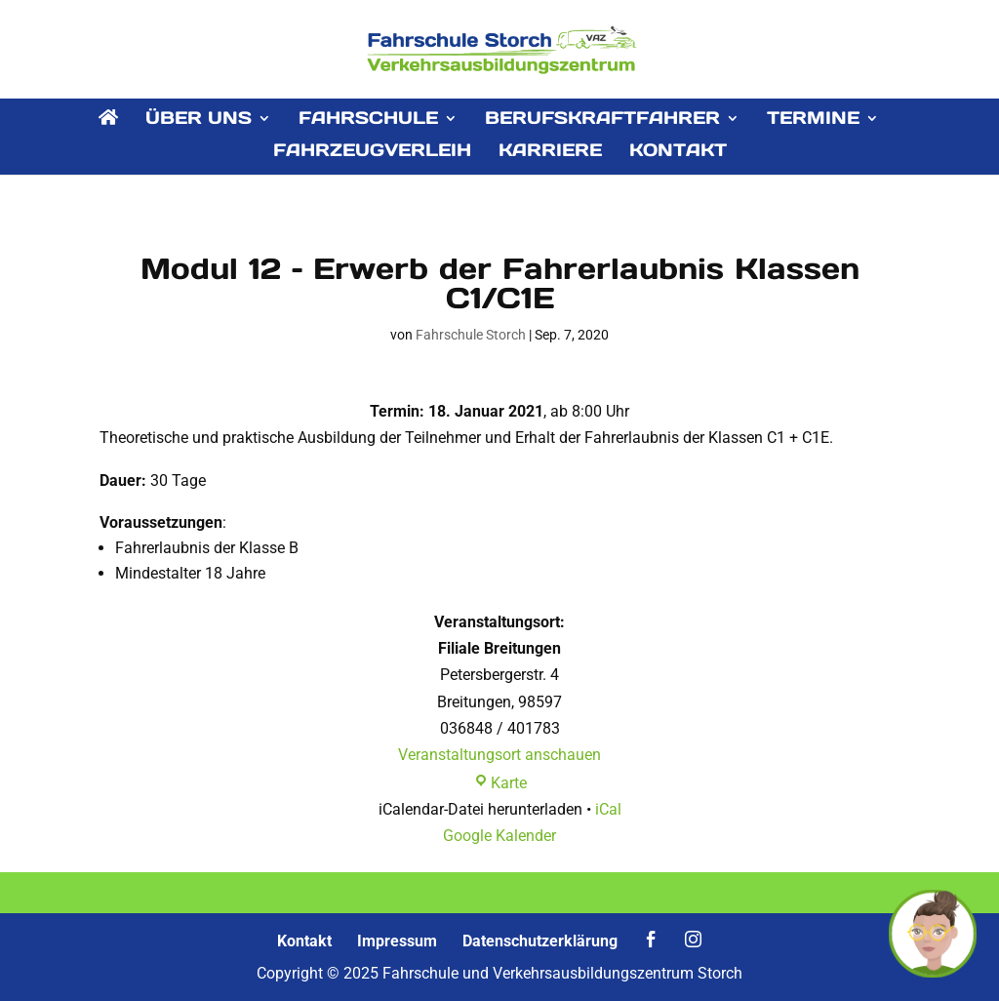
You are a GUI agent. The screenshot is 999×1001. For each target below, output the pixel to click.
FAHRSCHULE (368, 120)
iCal (608, 809)
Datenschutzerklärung (540, 941)
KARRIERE (550, 152)
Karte (500, 783)
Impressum (397, 941)
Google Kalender (499, 835)
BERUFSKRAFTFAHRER (602, 120)
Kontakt (304, 941)
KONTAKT (678, 152)
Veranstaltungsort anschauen (499, 754)
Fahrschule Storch (471, 334)
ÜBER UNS (198, 120)
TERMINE (813, 120)
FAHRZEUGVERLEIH (372, 152)
